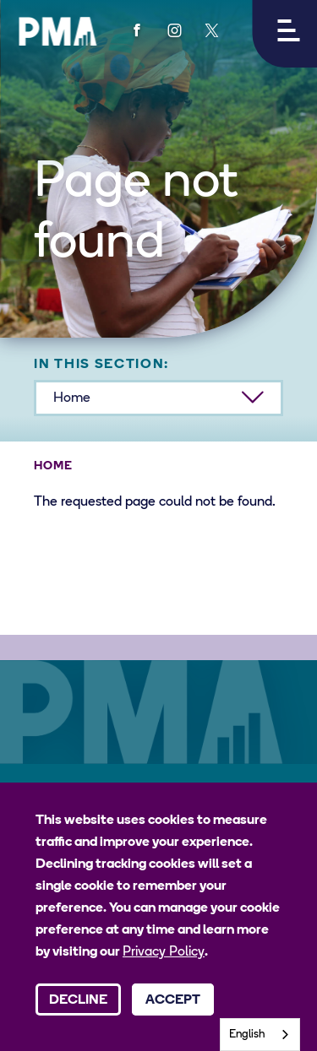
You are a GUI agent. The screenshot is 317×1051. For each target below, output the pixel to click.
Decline (78, 1000)
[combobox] (260, 1034)
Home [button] (71, 398)
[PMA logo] (57, 31)
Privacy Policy (164, 952)
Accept (172, 1000)
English (247, 1034)
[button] (284, 34)
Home (53, 466)
